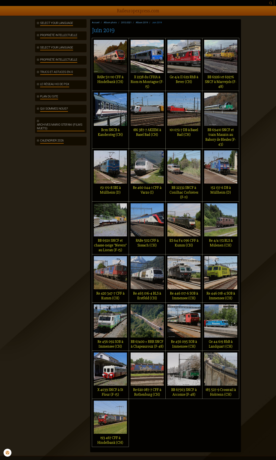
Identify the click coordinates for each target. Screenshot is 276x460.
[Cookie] (7, 453)
